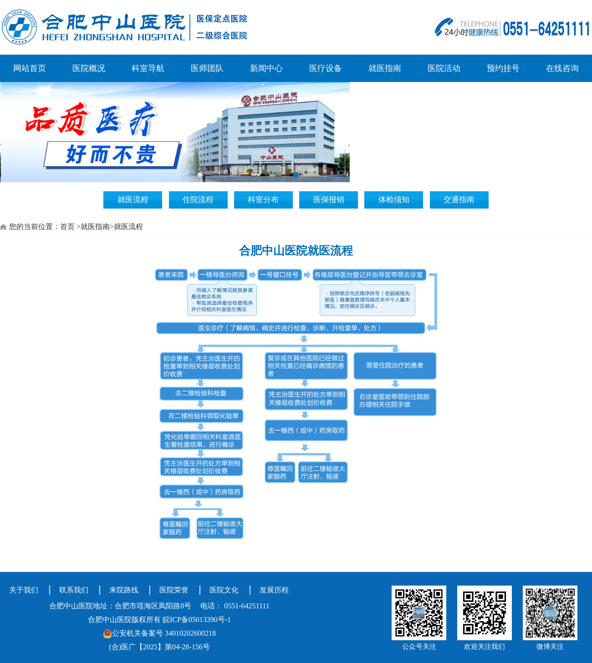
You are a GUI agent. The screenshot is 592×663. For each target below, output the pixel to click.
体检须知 (393, 199)
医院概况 (88, 68)
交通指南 (459, 199)
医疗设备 (325, 68)
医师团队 (207, 68)
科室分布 (263, 199)
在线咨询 (562, 68)
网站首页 (29, 68)
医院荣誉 (174, 590)
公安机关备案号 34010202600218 (159, 633)
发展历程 (274, 590)
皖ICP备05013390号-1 (197, 619)
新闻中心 (266, 68)
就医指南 (384, 68)
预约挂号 (503, 68)
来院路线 (123, 590)
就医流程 (132, 199)
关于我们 (23, 590)
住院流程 (198, 199)
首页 (67, 226)
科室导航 (148, 68)
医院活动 (444, 68)
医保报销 (328, 199)
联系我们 (73, 590)
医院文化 (224, 590)
